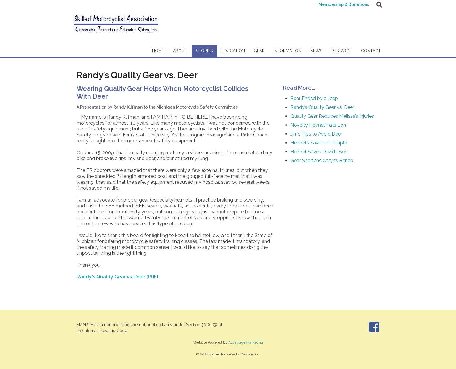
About (180, 51)
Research (341, 51)
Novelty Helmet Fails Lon (318, 125)
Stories (204, 51)
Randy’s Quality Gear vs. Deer (322, 107)
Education (233, 51)
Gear (259, 51)
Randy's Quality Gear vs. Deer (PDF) (117, 277)
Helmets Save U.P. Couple (318, 143)
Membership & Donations (343, 4)
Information (287, 51)
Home (158, 51)
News (316, 51)
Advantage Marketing (245, 342)
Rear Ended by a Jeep (314, 98)
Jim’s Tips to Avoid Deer (316, 134)
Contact (371, 51)
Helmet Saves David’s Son (318, 151)
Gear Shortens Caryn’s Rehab (321, 160)
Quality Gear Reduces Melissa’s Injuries (332, 116)
